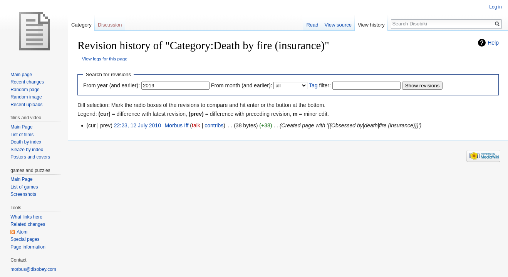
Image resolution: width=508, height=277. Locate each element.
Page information (27, 247)
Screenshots (23, 194)
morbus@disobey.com (33, 269)
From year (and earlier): (111, 85)
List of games (24, 187)
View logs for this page (104, 58)
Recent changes (27, 82)
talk (196, 125)
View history (371, 25)
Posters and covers (30, 157)
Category (81, 25)
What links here (26, 217)
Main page (21, 74)
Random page (24, 89)
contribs (214, 125)
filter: (320, 85)
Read (312, 25)
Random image (26, 97)
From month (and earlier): (241, 85)
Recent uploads (26, 104)
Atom (22, 232)
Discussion (110, 25)
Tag (313, 85)
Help (493, 43)
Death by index (25, 142)
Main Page (21, 127)
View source (338, 25)
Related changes (27, 224)
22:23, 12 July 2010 (137, 125)
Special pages (24, 239)
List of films (22, 134)
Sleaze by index (26, 149)
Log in (495, 7)
